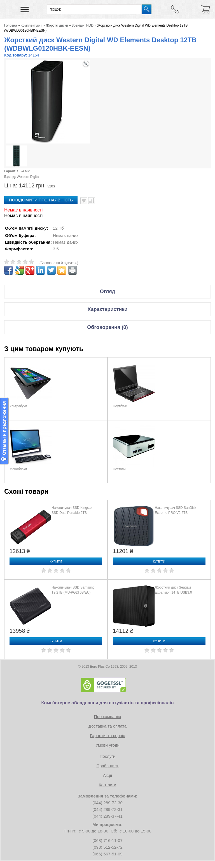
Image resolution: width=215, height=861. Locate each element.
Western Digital (28, 177)
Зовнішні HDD (83, 25)
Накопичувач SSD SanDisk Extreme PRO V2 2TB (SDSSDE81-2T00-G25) (175, 513)
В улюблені (83, 200)
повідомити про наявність (41, 199)
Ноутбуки (120, 406)
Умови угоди (107, 745)
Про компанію (107, 716)
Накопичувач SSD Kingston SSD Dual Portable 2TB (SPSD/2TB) (73, 513)
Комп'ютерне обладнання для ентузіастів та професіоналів (107, 702)
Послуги (108, 756)
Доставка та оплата (107, 726)
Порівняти (91, 200)
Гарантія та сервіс (107, 735)
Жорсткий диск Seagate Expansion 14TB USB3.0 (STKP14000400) (173, 592)
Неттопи (119, 469)
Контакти (107, 784)
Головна (10, 25)
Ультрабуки (18, 406)
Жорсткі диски (57, 25)
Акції (107, 775)
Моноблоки (18, 469)
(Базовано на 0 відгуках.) (58, 263)
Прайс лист (107, 765)
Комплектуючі (31, 25)
